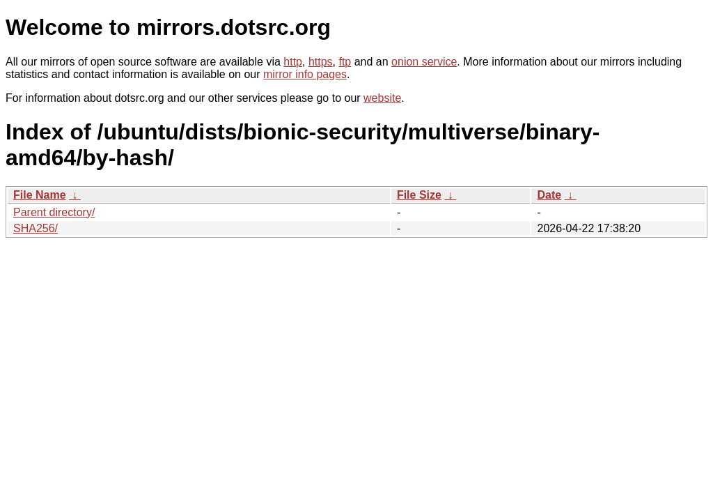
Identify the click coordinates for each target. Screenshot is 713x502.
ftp (344, 62)
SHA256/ (35, 228)
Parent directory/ (54, 212)
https (320, 62)
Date (549, 195)
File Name (39, 195)
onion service (424, 62)
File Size (419, 195)
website (382, 98)
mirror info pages (305, 74)
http (292, 62)
